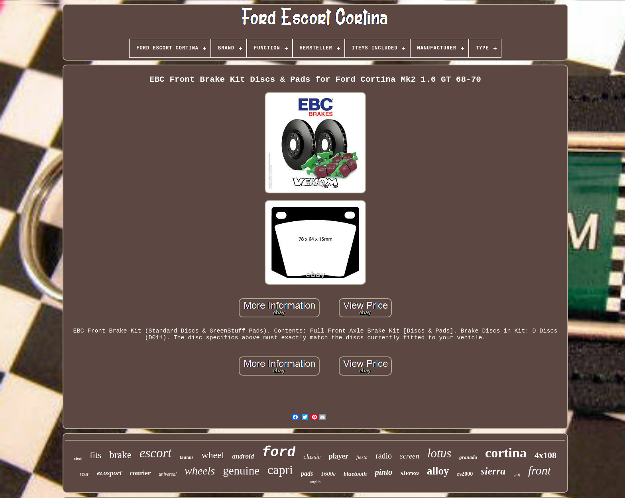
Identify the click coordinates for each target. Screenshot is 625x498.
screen (409, 456)
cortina (506, 452)
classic (312, 456)
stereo (410, 472)
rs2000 (465, 474)
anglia (315, 481)
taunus (186, 457)
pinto (383, 472)
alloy (438, 471)
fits (95, 455)
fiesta (362, 457)
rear (84, 474)
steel (78, 458)
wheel (212, 455)
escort (156, 453)
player (338, 456)
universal (168, 474)
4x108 (545, 455)
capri (280, 470)
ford (278, 453)
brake (120, 454)
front (539, 470)
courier (140, 473)
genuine (241, 470)
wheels (200, 471)
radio (383, 455)
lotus (439, 453)
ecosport (109, 473)
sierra (493, 471)
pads (307, 473)
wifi (516, 474)
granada (468, 457)
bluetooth (355, 473)
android (243, 456)
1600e (328, 473)
